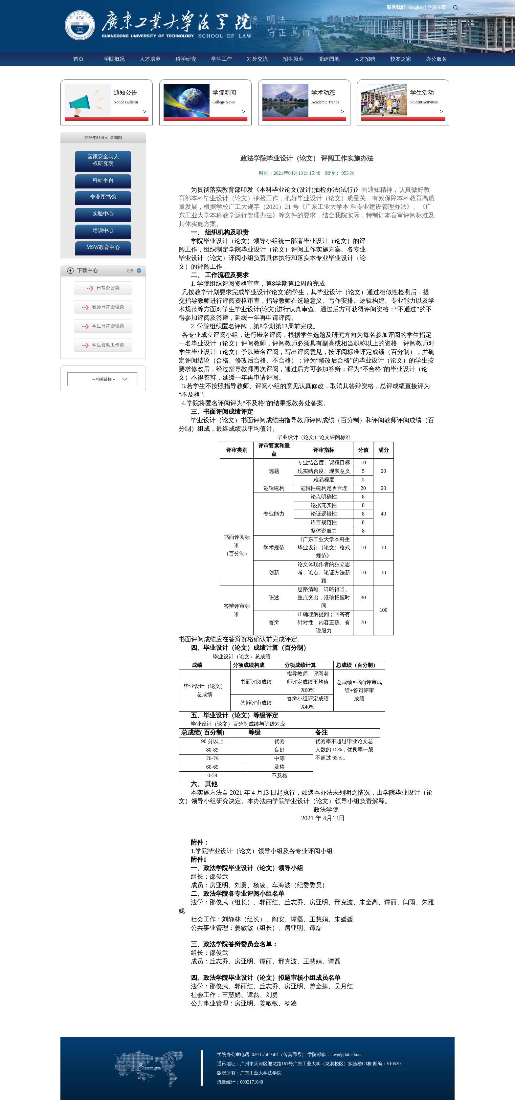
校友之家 (400, 59)
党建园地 (329, 59)
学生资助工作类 (103, 345)
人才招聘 (364, 59)
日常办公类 (103, 288)
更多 (133, 270)
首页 (78, 59)
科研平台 (103, 180)
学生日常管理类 (103, 326)
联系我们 (396, 7)
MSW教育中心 (103, 247)
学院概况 (114, 59)
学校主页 (437, 7)
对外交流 (257, 59)
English (416, 7)
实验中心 (103, 213)
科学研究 (185, 59)
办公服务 (436, 59)
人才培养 (150, 59)
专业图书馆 (103, 197)
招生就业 (293, 59)
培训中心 (103, 230)
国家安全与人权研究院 (103, 160)
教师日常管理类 (103, 307)
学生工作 (221, 59)
